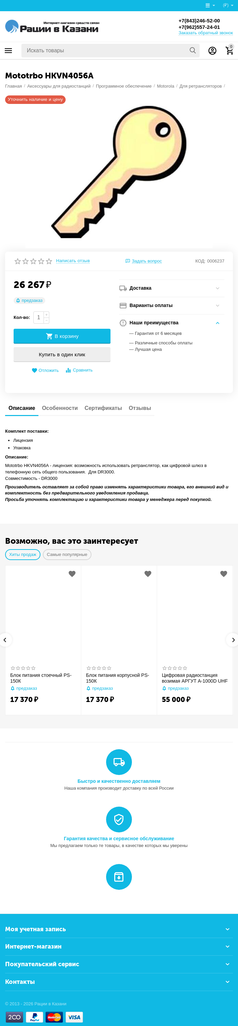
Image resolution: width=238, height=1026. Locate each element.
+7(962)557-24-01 (200, 27)
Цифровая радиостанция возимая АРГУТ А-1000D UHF (195, 678)
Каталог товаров (8, 50)
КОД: (201, 261)
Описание (21, 408)
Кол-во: (22, 317)
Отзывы (140, 408)
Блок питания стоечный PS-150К (40, 678)
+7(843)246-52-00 (200, 20)
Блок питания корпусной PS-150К (117, 678)
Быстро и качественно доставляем (119, 781)
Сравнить (78, 370)
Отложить (45, 371)
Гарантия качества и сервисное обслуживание (119, 838)
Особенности (60, 408)
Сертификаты (103, 408)
